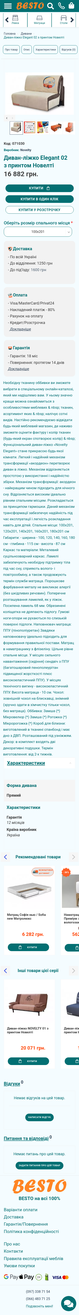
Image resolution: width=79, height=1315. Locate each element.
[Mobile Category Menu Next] (72, 20)
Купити (39, 188)
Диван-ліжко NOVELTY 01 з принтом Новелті (28, 1030)
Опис (27, 49)
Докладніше (18, 369)
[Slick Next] (12, 118)
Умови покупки (19, 1265)
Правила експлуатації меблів (33, 1258)
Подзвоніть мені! (39, 1306)
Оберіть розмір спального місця (37, 223)
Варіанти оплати (20, 1209)
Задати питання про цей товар (39, 1165)
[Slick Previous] (7, 118)
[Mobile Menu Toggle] (5, 6)
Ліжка (15, 20)
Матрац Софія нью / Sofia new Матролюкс (26, 916)
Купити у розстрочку (39, 210)
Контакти (13, 1251)
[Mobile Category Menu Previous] (7, 20)
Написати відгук (39, 1117)
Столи (63, 20)
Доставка (14, 1216)
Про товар (11, 49)
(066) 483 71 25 (38, 1299)
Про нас (12, 1244)
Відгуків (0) (69, 49)
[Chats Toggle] (68, 1303)
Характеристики (46, 49)
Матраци (39, 20)
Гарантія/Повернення (26, 1224)
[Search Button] (50, 6)
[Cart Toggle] (70, 5)
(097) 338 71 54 (38, 1292)
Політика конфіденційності (31, 1231)
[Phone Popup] (60, 6)
